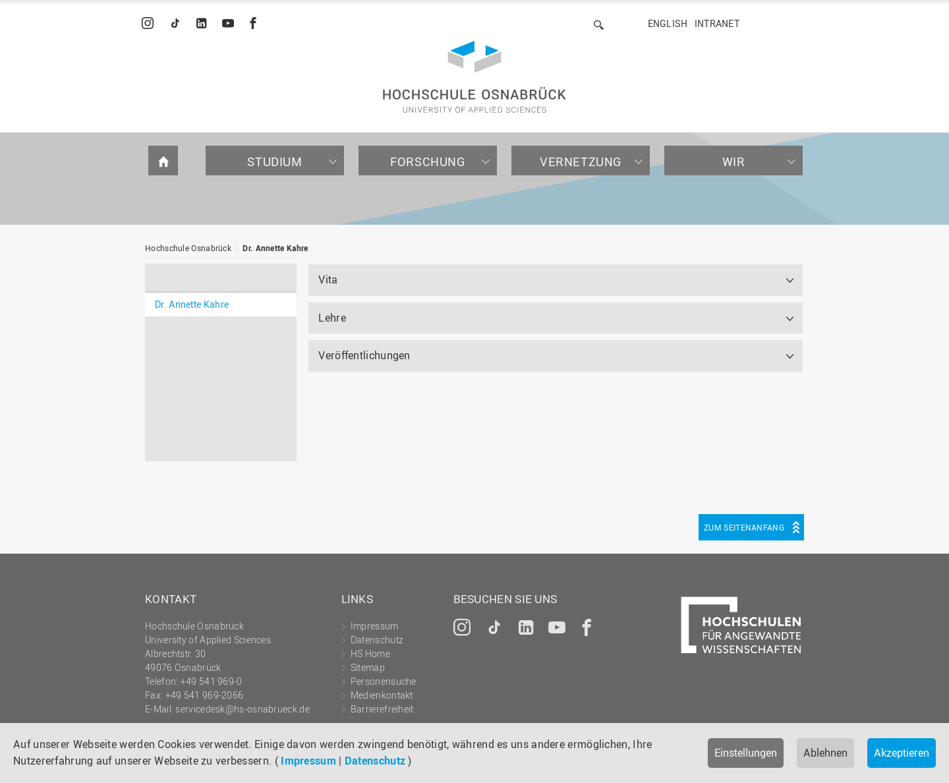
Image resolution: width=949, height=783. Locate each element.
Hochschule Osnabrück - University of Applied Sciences (474, 76)
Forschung (427, 161)
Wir (733, 161)
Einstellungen (745, 752)
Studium (274, 161)
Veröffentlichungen (364, 355)
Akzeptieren (901, 752)
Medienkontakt (382, 695)
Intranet (717, 23)
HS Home (370, 653)
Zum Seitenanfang (744, 527)
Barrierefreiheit (382, 709)
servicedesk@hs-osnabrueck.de (242, 709)
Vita (327, 279)
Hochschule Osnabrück (188, 248)
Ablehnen (825, 752)
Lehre (332, 317)
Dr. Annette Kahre (275, 248)
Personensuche (384, 681)
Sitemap (368, 667)
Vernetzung (580, 161)
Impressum (308, 760)
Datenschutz (375, 760)
